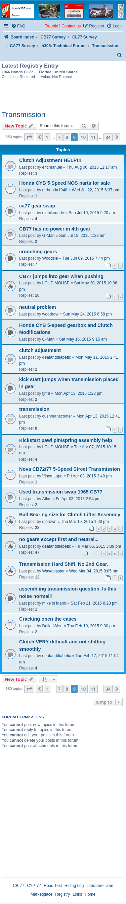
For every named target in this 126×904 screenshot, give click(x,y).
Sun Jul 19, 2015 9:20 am (92, 212)
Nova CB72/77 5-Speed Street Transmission (69, 469)
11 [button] (93, 137)
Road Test (53, 885)
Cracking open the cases (48, 619)
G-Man (48, 235)
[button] (29, 137)
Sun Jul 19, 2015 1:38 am (82, 235)
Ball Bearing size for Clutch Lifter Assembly (69, 514)
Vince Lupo (52, 476)
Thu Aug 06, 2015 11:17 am (92, 167)
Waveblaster (53, 571)
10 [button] (83, 137)
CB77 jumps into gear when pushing (61, 276)
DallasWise (52, 626)
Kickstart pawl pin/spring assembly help (65, 440)
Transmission (23, 114)
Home (90, 894)
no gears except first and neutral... (58, 539)
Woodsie (50, 258)
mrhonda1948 (55, 190)
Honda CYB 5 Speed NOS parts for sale (64, 183)
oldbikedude (53, 212)
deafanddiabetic (56, 357)
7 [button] (59, 137)
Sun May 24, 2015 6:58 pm (87, 314)
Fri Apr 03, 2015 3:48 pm (89, 476)
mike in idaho (54, 603)
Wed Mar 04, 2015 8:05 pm (93, 571)
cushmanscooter (57, 416)
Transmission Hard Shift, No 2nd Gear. (63, 564)
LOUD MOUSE (56, 283)
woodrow (50, 314)
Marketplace (41, 894)
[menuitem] (18, 26)
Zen (109, 885)
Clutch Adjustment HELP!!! (50, 160)
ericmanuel (52, 167)
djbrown (49, 521)
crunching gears (38, 251)
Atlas (46, 498)
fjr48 (46, 393)
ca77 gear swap (37, 205)
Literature (94, 885)
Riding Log (74, 885)
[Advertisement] (63, 93)
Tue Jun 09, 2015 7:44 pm (86, 258)
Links (77, 894)
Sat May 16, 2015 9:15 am (83, 339)
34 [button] (108, 137)
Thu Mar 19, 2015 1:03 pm (85, 521)
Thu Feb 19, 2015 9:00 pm (91, 626)
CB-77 (18, 885)
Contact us (71, 26)
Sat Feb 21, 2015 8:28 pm (94, 603)
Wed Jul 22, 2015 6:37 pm (95, 190)
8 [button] (67, 137)
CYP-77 (34, 885)
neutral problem (37, 307)
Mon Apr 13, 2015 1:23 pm (79, 393)
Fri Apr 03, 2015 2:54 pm (78, 498)
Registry (62, 894)
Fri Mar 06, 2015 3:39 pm (98, 546)
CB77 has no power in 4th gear (54, 229)
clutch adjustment (40, 350)
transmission (34, 409)
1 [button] (47, 137)
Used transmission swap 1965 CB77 (60, 491)
